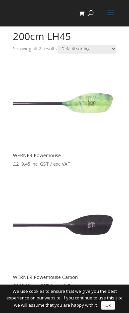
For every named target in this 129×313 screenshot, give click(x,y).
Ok (107, 305)
